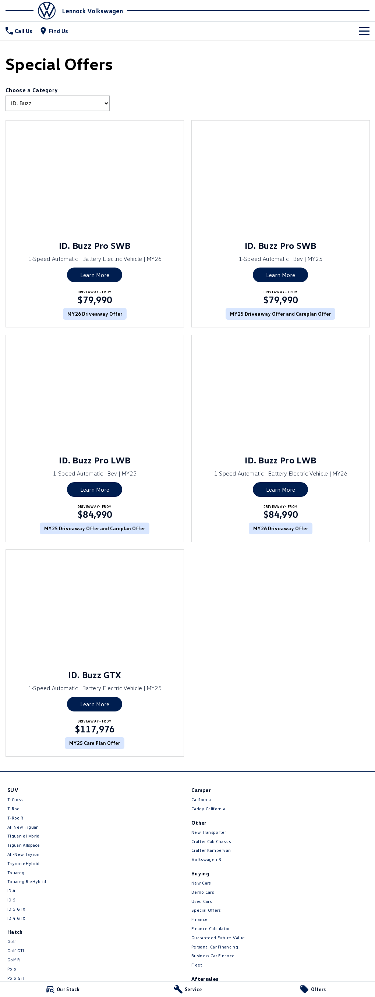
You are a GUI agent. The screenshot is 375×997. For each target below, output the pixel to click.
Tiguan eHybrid (23, 836)
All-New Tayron (23, 854)
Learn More (94, 275)
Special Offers (205, 910)
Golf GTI (15, 950)
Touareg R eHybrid (26, 881)
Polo (11, 969)
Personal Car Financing (214, 947)
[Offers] (312, 989)
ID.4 (11, 890)
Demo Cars (202, 892)
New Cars (201, 883)
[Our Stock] (62, 989)
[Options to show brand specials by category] (58, 103)
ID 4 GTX (16, 918)
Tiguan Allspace (23, 845)
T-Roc (13, 808)
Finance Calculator (210, 928)
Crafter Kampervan (211, 850)
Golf (11, 941)
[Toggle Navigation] (364, 31)
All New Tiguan (23, 827)
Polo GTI (16, 978)
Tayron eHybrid (23, 863)
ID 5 (11, 900)
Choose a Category (58, 98)
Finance (199, 919)
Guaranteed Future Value (218, 937)
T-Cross (14, 799)
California (201, 799)
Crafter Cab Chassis (211, 841)
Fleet (196, 965)
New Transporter (208, 832)
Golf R (13, 959)
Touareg (15, 872)
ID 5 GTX (16, 909)
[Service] (187, 989)
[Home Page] (33, 10)
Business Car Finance (212, 955)
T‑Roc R (15, 818)
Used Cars (201, 901)
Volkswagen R (206, 859)
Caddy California (208, 808)
